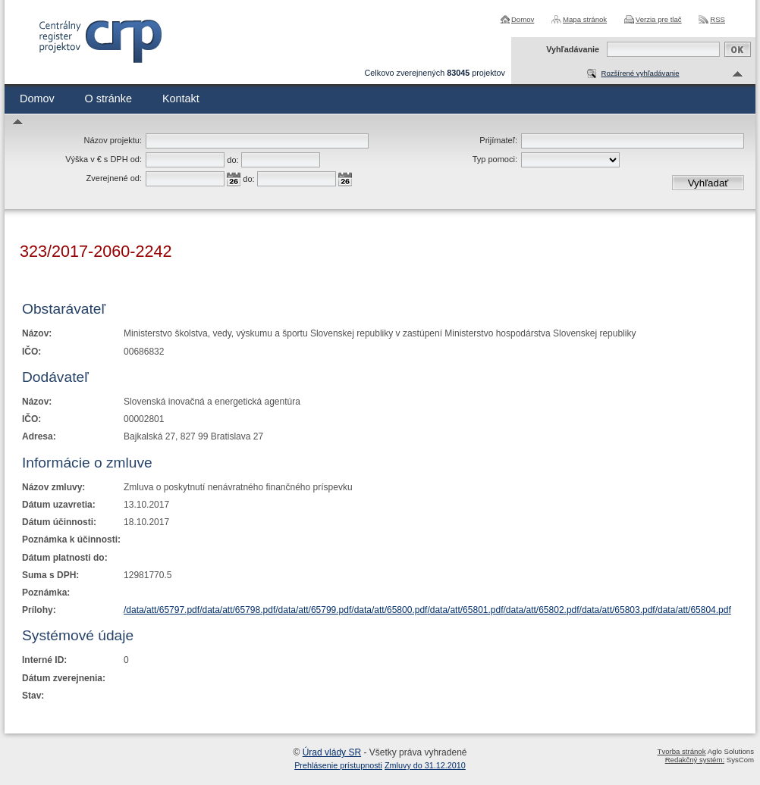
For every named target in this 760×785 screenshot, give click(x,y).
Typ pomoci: (495, 159)
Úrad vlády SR (332, 752)
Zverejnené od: (114, 178)
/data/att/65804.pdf (693, 610)
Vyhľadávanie (572, 49)
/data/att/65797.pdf (161, 610)
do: (232, 159)
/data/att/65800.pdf (389, 610)
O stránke (108, 98)
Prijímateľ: (498, 140)
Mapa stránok (585, 19)
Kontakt (180, 98)
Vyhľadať (708, 183)
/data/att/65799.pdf (313, 610)
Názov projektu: (113, 140)
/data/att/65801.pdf (465, 610)
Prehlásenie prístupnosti (338, 765)
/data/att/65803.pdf (617, 610)
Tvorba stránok (682, 751)
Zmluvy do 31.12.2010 (425, 765)
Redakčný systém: (694, 759)
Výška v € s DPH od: (103, 159)
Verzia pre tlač (659, 19)
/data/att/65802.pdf (541, 610)
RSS (717, 19)
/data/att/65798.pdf (237, 610)
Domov (522, 19)
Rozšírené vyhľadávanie (640, 73)
